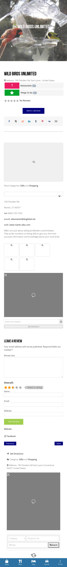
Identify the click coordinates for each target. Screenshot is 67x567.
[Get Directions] (33, 326)
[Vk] (49, 121)
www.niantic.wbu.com (19, 224)
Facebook (11, 436)
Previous (10, 443)
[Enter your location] (31, 321)
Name (7, 391)
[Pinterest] (42, 121)
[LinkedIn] (29, 121)
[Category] (17, 538)
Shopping (33, 185)
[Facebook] (9, 121)
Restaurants (28, 85)
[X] (15, 121)
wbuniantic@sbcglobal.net (23, 219)
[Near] (27, 545)
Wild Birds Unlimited (20, 74)
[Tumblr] (35, 121)
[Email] (56, 121)
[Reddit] (22, 121)
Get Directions (16, 453)
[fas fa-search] (53, 545)
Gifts (22, 185)
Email (6, 401)
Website (8, 410)
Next (59, 443)
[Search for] (42, 538)
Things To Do (28, 92)
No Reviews (25, 100)
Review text (9, 355)
